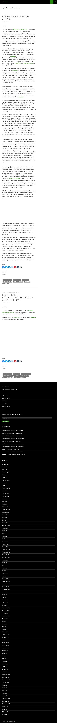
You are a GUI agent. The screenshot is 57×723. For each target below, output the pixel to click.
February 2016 (5, 485)
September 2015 (6, 496)
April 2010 (4, 629)
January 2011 (5, 605)
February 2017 (5, 477)
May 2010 (4, 626)
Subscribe (5, 421)
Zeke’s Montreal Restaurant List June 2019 (12, 433)
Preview (17, 292)
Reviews (4, 409)
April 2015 (4, 504)
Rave (11, 13)
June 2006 (4, 690)
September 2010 (6, 616)
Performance (11, 292)
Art (3, 292)
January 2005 (5, 714)
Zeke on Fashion (6, 398)
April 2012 (4, 570)
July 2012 (4, 562)
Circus (3, 13)
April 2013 (4, 538)
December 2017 (6, 472)
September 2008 (6, 679)
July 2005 (4, 709)
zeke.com (5, 2)
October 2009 (5, 645)
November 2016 (6, 480)
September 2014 (6, 512)
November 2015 (6, 491)
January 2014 (5, 522)
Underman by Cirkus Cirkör (15, 18)
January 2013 (5, 546)
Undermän (5, 283)
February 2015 (5, 506)
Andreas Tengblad (7, 279)
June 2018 (4, 469)
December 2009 (6, 640)
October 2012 (5, 554)
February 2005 (5, 711)
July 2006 (4, 687)
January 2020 (5, 464)
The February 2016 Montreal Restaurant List (12, 452)
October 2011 (5, 586)
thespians (21, 96)
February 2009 (5, 666)
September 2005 (6, 703)
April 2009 (4, 661)
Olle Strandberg (7, 377)
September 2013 (6, 525)
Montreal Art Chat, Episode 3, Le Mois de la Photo (13, 454)
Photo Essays (5, 403)
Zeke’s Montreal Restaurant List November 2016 (13, 446)
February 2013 (5, 544)
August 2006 (5, 685)
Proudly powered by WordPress (8, 721)
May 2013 (4, 536)
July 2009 (4, 653)
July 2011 (4, 594)
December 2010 (6, 608)
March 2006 (5, 695)
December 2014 (6, 509)
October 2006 (5, 682)
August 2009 (5, 650)
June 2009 (4, 656)
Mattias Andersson (18, 281)
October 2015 (5, 493)
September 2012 (6, 557)
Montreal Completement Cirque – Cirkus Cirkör (18, 297)
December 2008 (6, 672)
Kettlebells (15, 70)
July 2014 (4, 517)
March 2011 (5, 600)
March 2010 (5, 632)
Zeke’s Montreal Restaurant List (9, 389)
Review (14, 13)
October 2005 (5, 701)
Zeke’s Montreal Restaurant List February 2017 (13, 444)
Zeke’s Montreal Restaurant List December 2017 (13, 438)
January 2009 (5, 669)
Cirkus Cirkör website (14, 178)
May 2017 (4, 475)
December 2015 (6, 488)
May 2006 (4, 693)
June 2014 (4, 520)
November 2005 (6, 698)
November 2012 (6, 552)
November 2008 (6, 674)
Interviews (4, 401)
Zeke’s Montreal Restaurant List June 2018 (12, 436)
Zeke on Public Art (6, 406)
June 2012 (4, 565)
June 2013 (4, 533)
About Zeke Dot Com (7, 386)
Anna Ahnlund (17, 279)
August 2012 (5, 560)
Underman (16, 29)
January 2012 (5, 578)
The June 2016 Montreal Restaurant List (11, 449)
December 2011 (6, 581)
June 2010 (4, 624)
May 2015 (4, 501)
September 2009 (6, 648)
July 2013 (4, 530)
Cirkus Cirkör (24, 29)
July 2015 (4, 498)
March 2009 (5, 664)
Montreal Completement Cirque (21, 375)
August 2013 (5, 528)
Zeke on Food (5, 395)
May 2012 (4, 568)
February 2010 (5, 634)
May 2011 (4, 597)
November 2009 (6, 642)
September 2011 (6, 589)
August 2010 (5, 618)
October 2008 (5, 677)
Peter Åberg (18, 63)
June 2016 (4, 483)
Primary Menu (55, 2)
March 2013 (5, 541)
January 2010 (5, 637)
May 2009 (4, 658)
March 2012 (5, 573)
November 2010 (6, 610)
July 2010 (4, 621)
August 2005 (5, 706)
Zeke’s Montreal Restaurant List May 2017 (12, 441)
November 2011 (6, 584)
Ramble (8, 13)
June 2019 (4, 467)
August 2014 (5, 514)
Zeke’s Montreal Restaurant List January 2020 (12, 430)
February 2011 (5, 602)
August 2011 (5, 592)
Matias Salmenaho (28, 63)
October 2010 (5, 613)
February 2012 (5, 576)
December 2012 (6, 549)
